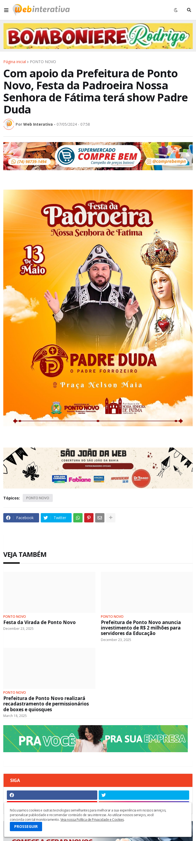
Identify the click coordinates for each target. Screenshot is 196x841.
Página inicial (14, 62)
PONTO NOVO (43, 62)
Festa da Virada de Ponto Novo (39, 622)
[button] (6, 10)
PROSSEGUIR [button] (26, 826)
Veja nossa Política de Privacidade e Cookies (92, 819)
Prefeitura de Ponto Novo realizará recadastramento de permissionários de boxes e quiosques (46, 704)
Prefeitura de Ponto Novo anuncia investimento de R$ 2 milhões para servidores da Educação (141, 628)
